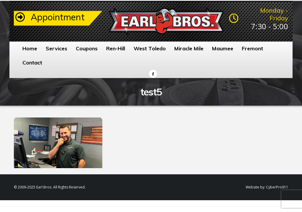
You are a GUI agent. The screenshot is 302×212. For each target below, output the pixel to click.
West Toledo (150, 48)
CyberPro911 (277, 187)
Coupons (87, 48)
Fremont (252, 48)
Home (29, 48)
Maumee (222, 48)
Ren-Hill (115, 48)
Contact (32, 62)
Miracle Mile (188, 48)
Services (56, 48)
